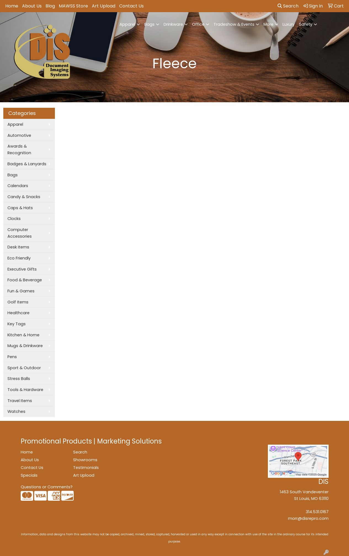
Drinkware (173, 24)
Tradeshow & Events (234, 24)
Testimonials (86, 467)
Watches (16, 411)
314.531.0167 (317, 512)
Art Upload (103, 6)
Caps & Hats (20, 208)
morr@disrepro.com (308, 518)
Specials (29, 475)
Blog (50, 6)
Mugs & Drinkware (25, 345)
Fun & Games (20, 291)
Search (288, 6)
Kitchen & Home (23, 335)
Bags (149, 24)
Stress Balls (18, 378)
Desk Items (18, 247)
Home (11, 6)
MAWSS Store (73, 6)
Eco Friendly (19, 258)
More (268, 24)
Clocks (14, 218)
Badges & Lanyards (26, 164)
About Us (32, 6)
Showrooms (85, 460)
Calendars (17, 185)
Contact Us (131, 6)
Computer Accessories (19, 233)
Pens (12, 357)
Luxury (289, 24)
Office (198, 24)
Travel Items (19, 400)
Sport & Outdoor (24, 368)
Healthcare (18, 313)
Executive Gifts (22, 269)
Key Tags (16, 324)
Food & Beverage (24, 280)
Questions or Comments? (47, 487)
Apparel (127, 24)
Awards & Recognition (19, 149)
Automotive (19, 135)
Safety (305, 24)
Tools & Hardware (25, 389)
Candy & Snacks (23, 197)
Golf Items (17, 302)
